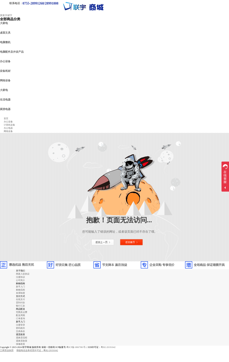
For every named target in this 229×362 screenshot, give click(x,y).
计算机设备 (9, 125)
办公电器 (8, 128)
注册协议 (20, 277)
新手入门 (20, 286)
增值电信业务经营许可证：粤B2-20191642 (37, 350)
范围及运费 (21, 312)
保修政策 (20, 344)
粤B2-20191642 (108, 347)
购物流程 (20, 290)
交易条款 (20, 331)
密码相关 (20, 328)
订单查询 (20, 318)
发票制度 (20, 293)
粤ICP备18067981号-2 (77, 347)
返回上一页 (102, 242)
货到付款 (20, 302)
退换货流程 (21, 337)
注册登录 (20, 325)
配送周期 (20, 315)
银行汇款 (20, 305)
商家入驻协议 (22, 274)
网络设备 (8, 131)
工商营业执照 (7, 350)
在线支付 (20, 299)
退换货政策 (21, 341)
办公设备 (8, 121)
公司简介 (20, 280)
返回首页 (131, 242)
